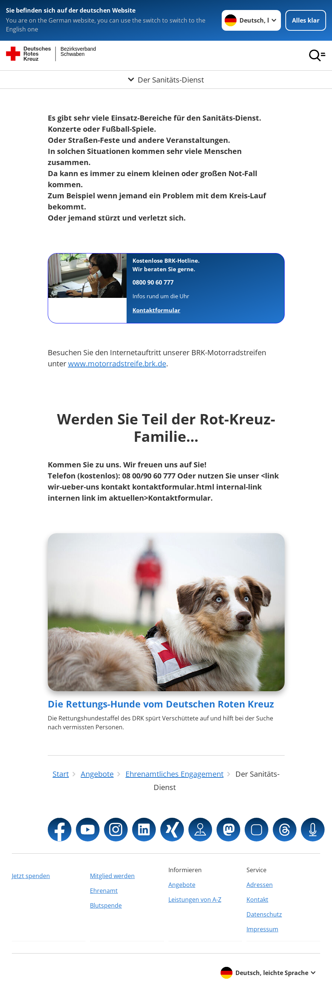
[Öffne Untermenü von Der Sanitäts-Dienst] (166, 79)
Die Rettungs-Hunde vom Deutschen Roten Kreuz (161, 703)
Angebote (181, 885)
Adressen (260, 885)
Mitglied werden (112, 876)
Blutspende (106, 905)
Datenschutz (264, 914)
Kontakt (257, 899)
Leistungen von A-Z (194, 899)
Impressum (262, 929)
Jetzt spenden (31, 876)
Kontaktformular (156, 310)
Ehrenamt (104, 891)
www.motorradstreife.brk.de (117, 364)
